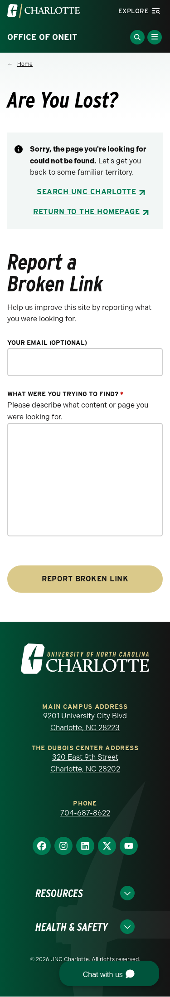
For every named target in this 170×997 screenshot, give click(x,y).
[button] (109, 973)
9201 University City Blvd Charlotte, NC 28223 (85, 722)
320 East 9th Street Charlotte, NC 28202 (85, 763)
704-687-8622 (85, 813)
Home (25, 64)
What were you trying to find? (65, 394)
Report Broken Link (85, 579)
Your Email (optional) (47, 342)
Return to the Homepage (86, 211)
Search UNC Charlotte (86, 191)
